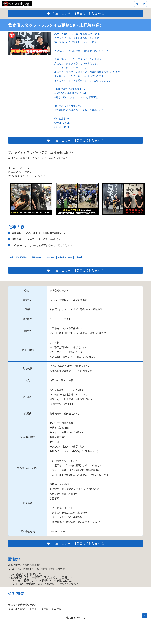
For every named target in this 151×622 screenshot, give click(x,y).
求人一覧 (140, 4)
